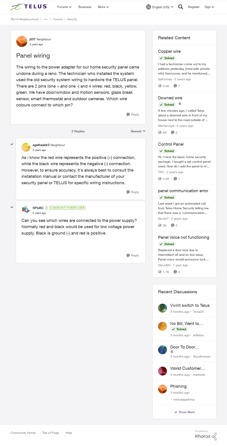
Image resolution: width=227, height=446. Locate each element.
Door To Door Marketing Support (187, 347)
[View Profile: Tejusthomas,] (162, 349)
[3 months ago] (180, 311)
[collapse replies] (12, 144)
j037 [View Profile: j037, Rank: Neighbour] (32, 39)
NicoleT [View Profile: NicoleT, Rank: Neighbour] (163, 218)
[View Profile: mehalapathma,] (162, 389)
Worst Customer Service (185, 368)
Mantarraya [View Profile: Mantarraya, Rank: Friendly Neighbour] (166, 125)
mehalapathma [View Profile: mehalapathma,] (184, 399)
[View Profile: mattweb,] (162, 371)
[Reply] (132, 114)
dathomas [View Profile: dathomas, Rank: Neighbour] (165, 79)
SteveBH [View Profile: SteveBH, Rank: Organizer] (164, 265)
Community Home (23, 432)
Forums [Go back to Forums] (58, 19)
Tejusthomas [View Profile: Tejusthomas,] (201, 356)
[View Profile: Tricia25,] (162, 308)
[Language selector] (159, 6)
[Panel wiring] (39, 150)
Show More (184, 412)
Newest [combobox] (138, 131)
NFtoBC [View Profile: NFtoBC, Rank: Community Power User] (38, 208)
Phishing (178, 386)
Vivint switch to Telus (190, 305)
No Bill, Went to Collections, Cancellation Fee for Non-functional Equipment (189, 323)
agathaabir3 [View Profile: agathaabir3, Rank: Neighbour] (41, 145)
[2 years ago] (182, 79)
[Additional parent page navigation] (46, 19)
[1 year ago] (179, 264)
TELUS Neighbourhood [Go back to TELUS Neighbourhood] (24, 19)
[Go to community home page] (29, 6)
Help (69, 432)
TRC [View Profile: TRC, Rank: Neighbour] (161, 172)
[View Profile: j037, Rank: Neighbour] (21, 41)
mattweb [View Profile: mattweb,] (199, 374)
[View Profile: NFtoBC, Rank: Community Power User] (26, 210)
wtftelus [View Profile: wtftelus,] (198, 335)
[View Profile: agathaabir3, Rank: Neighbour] (26, 147)
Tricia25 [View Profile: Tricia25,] (198, 311)
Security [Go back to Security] (72, 19)
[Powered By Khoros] (206, 435)
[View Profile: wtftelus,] (162, 326)
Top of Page (50, 432)
